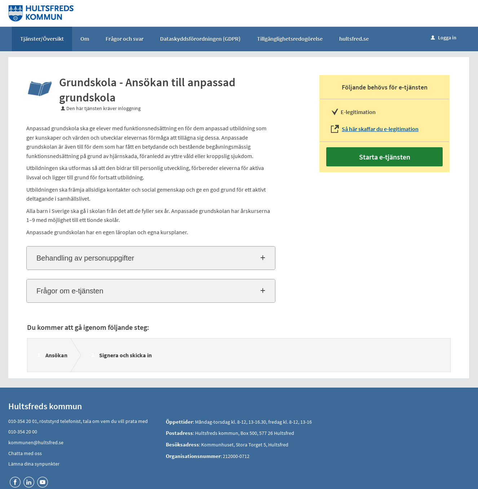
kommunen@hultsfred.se (35, 442)
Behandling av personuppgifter (85, 258)
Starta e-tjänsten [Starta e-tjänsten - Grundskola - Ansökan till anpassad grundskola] (384, 156)
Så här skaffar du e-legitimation (380, 128)
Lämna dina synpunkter (33, 463)
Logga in (443, 37)
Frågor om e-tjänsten (69, 291)
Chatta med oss (25, 453)
